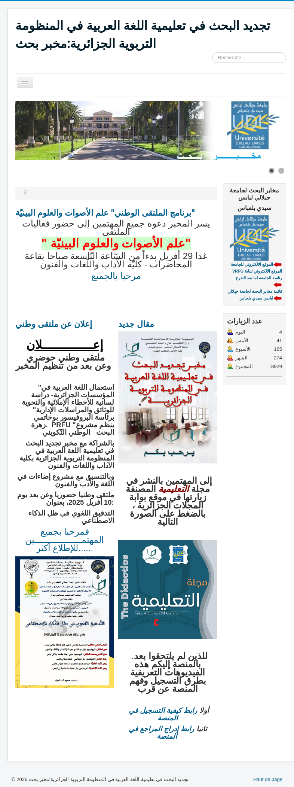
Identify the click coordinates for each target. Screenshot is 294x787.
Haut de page (267, 779)
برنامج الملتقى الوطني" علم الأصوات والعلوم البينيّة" (105, 212)
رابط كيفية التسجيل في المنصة (163, 714)
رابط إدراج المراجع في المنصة (162, 732)
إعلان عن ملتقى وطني (53, 323)
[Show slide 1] (272, 171)
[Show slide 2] (281, 171)
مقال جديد (136, 323)
